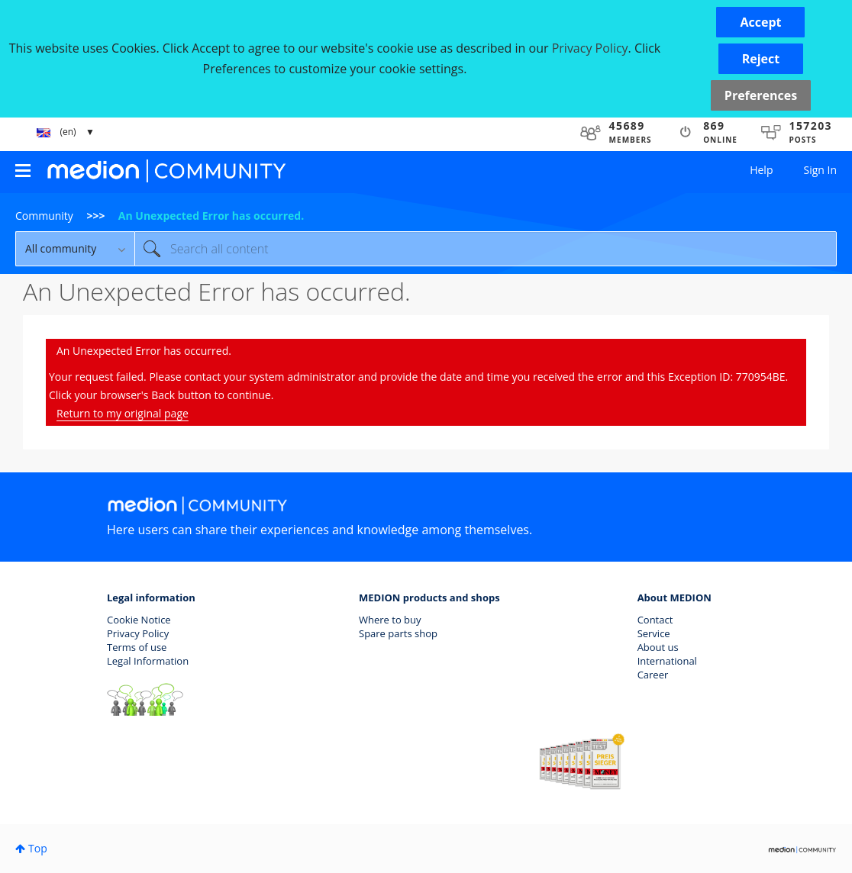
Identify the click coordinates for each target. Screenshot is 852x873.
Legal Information (148, 661)
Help (761, 170)
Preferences (761, 95)
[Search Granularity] (74, 248)
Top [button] (37, 848)
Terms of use (136, 647)
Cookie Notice (139, 620)
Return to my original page (122, 413)
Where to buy (390, 620)
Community (44, 215)
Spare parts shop (398, 633)
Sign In (820, 170)
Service (653, 633)
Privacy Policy (138, 633)
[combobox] (485, 248)
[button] (760, 22)
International (667, 661)
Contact (655, 620)
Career (653, 674)
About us (658, 647)
